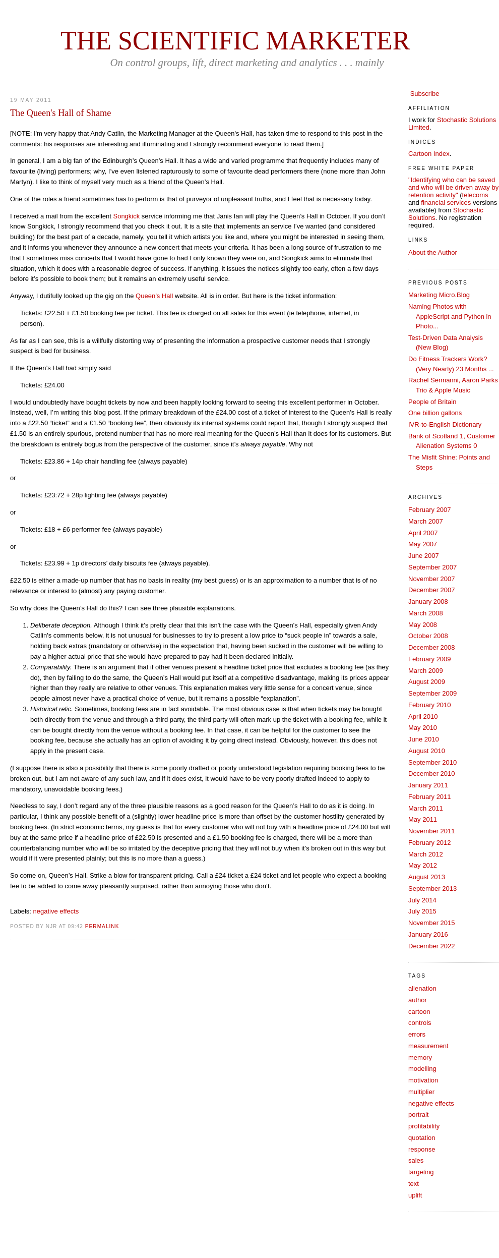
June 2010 (423, 739)
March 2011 (425, 808)
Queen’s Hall (154, 296)
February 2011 (429, 796)
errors (416, 1034)
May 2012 (422, 865)
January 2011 (428, 785)
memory (420, 1057)
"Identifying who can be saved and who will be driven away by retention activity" (453, 187)
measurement (428, 1046)
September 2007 (432, 567)
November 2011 (431, 831)
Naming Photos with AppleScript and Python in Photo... (449, 316)
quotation (421, 1137)
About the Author (432, 252)
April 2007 (423, 533)
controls (419, 1022)
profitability (424, 1126)
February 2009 (429, 659)
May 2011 (422, 819)
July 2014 (422, 900)
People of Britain (432, 402)
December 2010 (431, 773)
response (421, 1149)
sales (415, 1160)
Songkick (126, 216)
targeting (421, 1172)
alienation (422, 988)
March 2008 (425, 613)
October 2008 (428, 636)
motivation (423, 1080)
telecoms (475, 195)
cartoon (419, 1011)
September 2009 (432, 693)
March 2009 (425, 670)
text (413, 1183)
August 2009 (426, 681)
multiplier (421, 1092)
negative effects (56, 911)
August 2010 (426, 751)
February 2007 (429, 509)
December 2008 (431, 647)
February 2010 (429, 705)
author (417, 1000)
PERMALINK (102, 926)
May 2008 (422, 624)
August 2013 (426, 877)
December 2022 (431, 946)
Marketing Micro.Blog (439, 295)
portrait (418, 1114)
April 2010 (423, 716)
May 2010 (422, 727)
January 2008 (428, 601)
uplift (415, 1195)
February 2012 (429, 842)
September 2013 (432, 888)
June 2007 (423, 555)
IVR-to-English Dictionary (444, 424)
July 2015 (422, 911)
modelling (422, 1068)
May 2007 (422, 544)
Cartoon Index (429, 153)
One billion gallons (435, 413)
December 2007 (431, 590)
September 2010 (432, 762)
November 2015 (431, 923)
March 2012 (425, 854)
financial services (446, 202)
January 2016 (428, 934)
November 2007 (431, 579)
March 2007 (425, 521)
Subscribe (425, 93)
